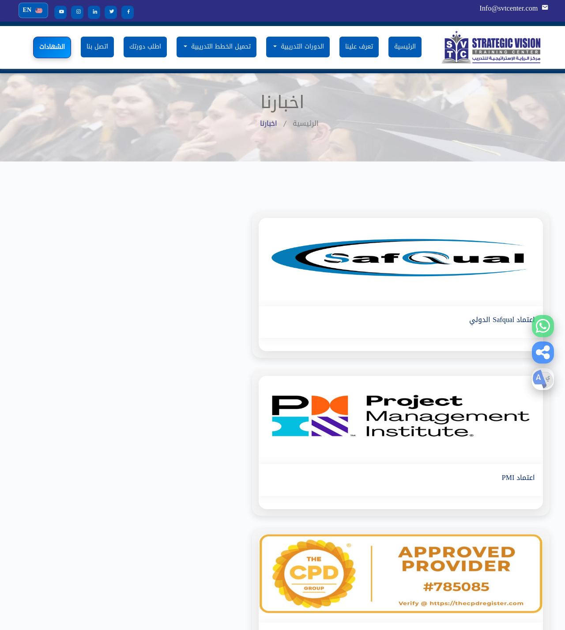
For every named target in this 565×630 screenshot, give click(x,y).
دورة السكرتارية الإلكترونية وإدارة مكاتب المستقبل (88, 516)
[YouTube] (57, 12)
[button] (543, 352)
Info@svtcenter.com (509, 8)
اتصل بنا (97, 46)
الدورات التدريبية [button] (301, 46)
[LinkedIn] (91, 12)
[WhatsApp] (543, 326)
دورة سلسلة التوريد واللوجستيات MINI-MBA (217, 467)
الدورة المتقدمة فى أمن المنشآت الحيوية (222, 497)
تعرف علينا (359, 46)
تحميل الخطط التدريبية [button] (220, 46)
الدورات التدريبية (391, 467)
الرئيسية (405, 46)
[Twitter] (108, 12)
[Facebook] (124, 12)
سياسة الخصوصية (389, 526)
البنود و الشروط (392, 511)
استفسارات (398, 497)
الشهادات (52, 47)
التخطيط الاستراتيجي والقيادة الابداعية (90, 482)
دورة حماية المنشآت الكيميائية (101, 467)
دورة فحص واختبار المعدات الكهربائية (227, 482)
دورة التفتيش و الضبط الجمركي (234, 511)
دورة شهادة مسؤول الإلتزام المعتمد (228, 540)
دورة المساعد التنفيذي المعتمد (236, 526)
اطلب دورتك (145, 46)
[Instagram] (74, 12)
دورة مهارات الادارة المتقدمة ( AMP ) (91, 497)
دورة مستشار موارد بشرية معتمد (97, 535)
